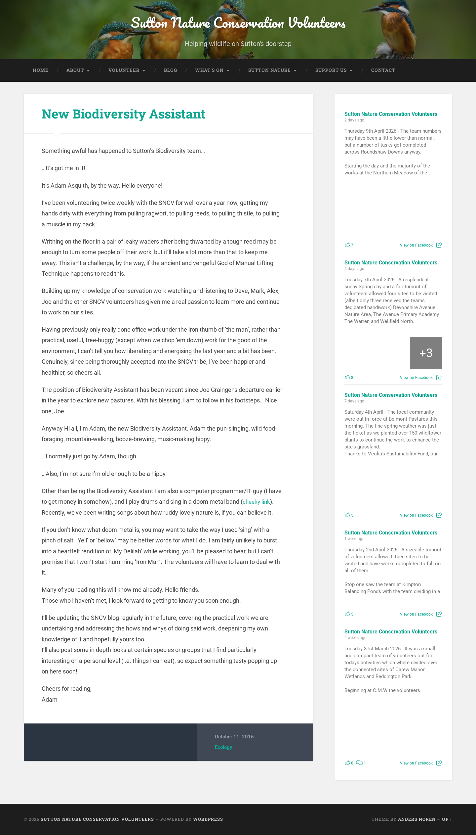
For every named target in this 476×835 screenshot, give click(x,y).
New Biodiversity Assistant (129, 113)
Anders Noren (417, 819)
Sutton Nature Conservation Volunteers (238, 23)
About (75, 70)
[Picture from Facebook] (368, 213)
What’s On (209, 70)
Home (41, 70)
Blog (170, 70)
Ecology (223, 748)
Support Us (331, 70)
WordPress (208, 819)
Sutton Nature (269, 70)
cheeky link (257, 502)
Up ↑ (447, 819)
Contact (383, 70)
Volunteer (123, 70)
